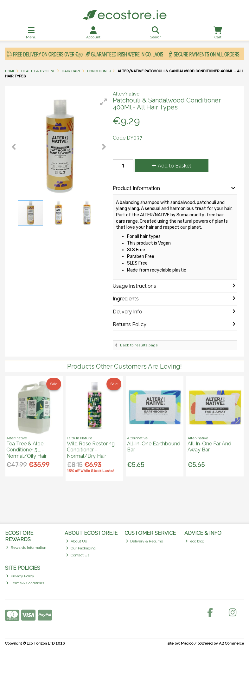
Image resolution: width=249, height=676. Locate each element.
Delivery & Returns (144, 541)
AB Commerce (231, 643)
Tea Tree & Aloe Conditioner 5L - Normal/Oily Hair (26, 450)
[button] (104, 102)
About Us (76, 541)
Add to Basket (171, 166)
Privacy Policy (20, 576)
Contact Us (77, 555)
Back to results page (139, 345)
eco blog (194, 541)
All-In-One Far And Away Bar (209, 447)
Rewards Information (26, 547)
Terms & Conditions (25, 583)
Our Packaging (81, 548)
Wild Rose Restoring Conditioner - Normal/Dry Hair (91, 450)
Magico (187, 643)
